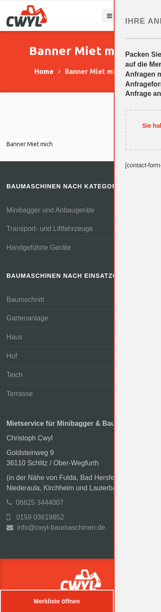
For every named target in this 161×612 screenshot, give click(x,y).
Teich (14, 374)
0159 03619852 (35, 517)
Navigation (128, 15)
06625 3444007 (35, 502)
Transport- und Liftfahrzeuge (49, 228)
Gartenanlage (27, 318)
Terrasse (19, 393)
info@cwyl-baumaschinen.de (61, 527)
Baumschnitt (25, 299)
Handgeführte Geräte (38, 247)
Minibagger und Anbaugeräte (50, 210)
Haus (14, 337)
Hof (11, 356)
